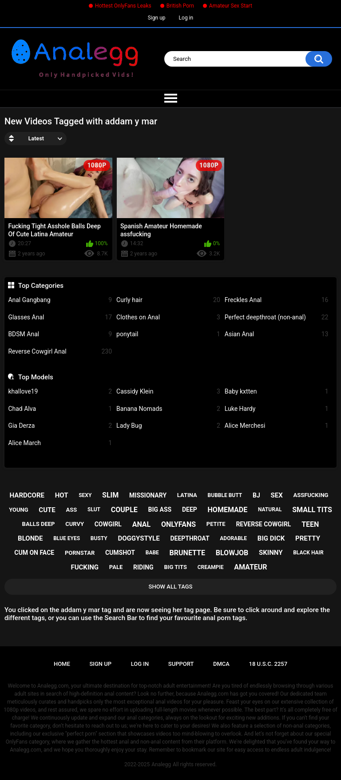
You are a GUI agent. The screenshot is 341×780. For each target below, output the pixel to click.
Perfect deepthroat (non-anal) (277, 317)
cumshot (120, 552)
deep (189, 509)
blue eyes (66, 538)
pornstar (80, 552)
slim (110, 495)
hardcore (27, 495)
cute (47, 510)
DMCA (221, 664)
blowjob (232, 553)
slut (93, 509)
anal (141, 524)
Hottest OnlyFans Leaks (123, 6)
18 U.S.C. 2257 (268, 664)
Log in (186, 18)
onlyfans (178, 524)
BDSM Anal (60, 334)
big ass (160, 509)
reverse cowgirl (263, 524)
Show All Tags (171, 586)
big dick (271, 538)
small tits (312, 509)
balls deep (38, 524)
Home (62, 664)
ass (71, 509)
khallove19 (60, 391)
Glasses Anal (60, 317)
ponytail (168, 334)
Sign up (157, 18)
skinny (270, 553)
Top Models (35, 377)
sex (276, 495)
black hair (308, 552)
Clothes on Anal (168, 317)
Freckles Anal (277, 300)
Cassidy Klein (168, 391)
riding (143, 567)
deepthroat (189, 538)
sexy (85, 495)
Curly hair (168, 300)
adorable (233, 538)
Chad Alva (60, 409)
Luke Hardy (277, 409)
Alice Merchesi (277, 426)
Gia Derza (60, 426)
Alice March (60, 443)
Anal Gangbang (60, 300)
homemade (228, 509)
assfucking (310, 495)
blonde (30, 538)
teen (310, 524)
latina (187, 495)
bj (256, 495)
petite (216, 524)
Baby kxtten (277, 391)
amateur (250, 567)
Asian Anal (277, 334)
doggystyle (138, 538)
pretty (307, 538)
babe (152, 552)
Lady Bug (168, 426)
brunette (187, 553)
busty (99, 538)
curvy (74, 524)
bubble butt (225, 495)
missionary (148, 495)
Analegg (161, 764)
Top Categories (40, 286)
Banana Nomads (168, 409)
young (18, 509)
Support (181, 664)
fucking (85, 567)
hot (61, 495)
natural (270, 509)
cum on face (34, 552)
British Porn (180, 6)
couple (124, 509)
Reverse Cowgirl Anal (60, 351)
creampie (211, 567)
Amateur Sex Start (230, 6)
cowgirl (108, 524)
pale (116, 567)
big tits (175, 567)
